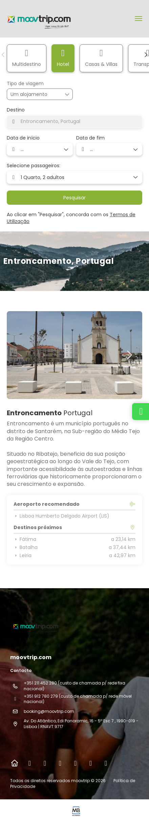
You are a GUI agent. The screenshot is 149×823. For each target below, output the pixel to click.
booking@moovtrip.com (49, 711)
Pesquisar (74, 197)
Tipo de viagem (25, 83)
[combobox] (74, 121)
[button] (3, 55)
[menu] (138, 18)
